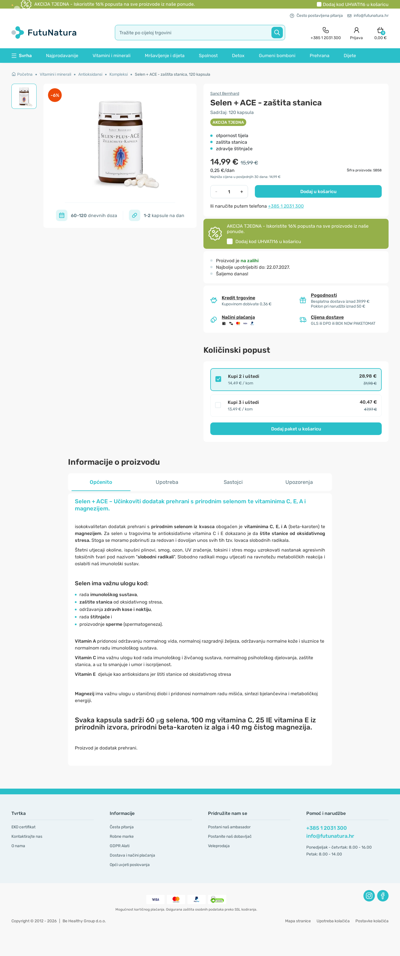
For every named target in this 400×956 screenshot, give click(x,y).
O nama (18, 845)
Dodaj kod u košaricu (356, 4)
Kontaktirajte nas (26, 836)
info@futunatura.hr (368, 15)
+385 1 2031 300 (286, 206)
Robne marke (122, 836)
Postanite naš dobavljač (230, 836)
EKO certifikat (23, 827)
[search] (200, 32)
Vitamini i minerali (112, 55)
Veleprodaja (219, 845)
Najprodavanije (62, 55)
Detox (238, 55)
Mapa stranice (298, 921)
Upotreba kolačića (333, 921)
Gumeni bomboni (277, 55)
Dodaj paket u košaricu (296, 429)
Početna (22, 74)
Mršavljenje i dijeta (165, 55)
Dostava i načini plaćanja (132, 855)
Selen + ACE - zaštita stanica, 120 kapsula (172, 74)
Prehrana (319, 55)
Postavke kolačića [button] (372, 921)
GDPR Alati (119, 845)
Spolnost (208, 55)
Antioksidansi (90, 74)
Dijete (350, 55)
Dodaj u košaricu (318, 191)
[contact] (326, 32)
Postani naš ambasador (229, 827)
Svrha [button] (21, 55)
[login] (356, 32)
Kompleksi (118, 74)
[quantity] (229, 191)
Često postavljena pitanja (316, 15)
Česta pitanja (122, 827)
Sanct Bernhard (224, 93)
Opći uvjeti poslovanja (130, 864)
